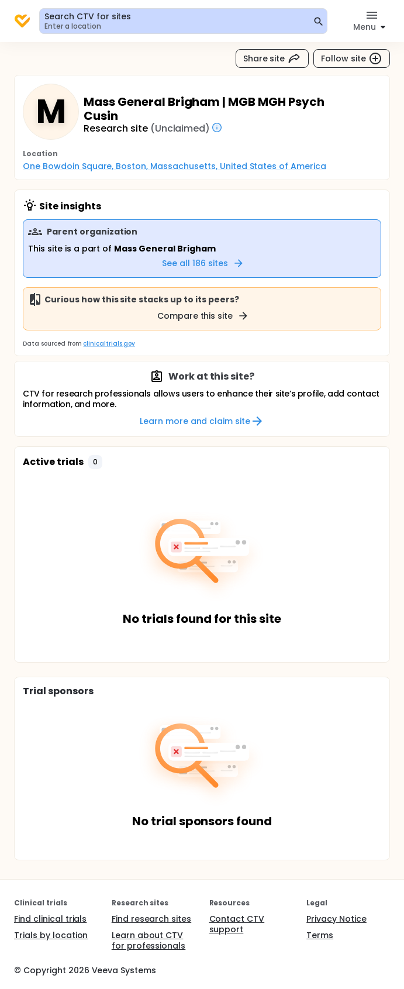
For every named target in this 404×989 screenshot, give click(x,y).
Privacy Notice (336, 919)
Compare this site (203, 316)
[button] (95, 462)
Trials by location (51, 935)
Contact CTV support (237, 924)
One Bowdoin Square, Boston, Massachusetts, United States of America (174, 166)
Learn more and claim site (202, 421)
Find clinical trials (50, 919)
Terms (319, 935)
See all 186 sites (203, 263)
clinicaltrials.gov (108, 343)
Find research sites (151, 919)
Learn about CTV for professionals (149, 940)
